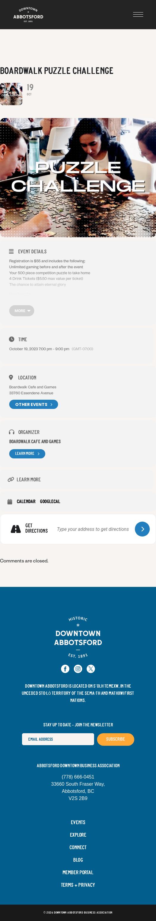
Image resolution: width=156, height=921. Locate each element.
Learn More (27, 454)
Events (78, 822)
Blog (78, 860)
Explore (78, 835)
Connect (78, 847)
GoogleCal (50, 502)
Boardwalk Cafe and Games (35, 442)
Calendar (26, 502)
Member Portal (78, 872)
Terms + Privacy (78, 885)
